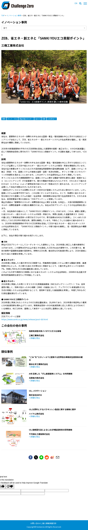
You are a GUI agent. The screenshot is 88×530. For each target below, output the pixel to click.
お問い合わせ (35, 523)
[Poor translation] (10, 486)
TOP (3, 15)
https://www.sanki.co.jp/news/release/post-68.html (24, 319)
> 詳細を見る (34, 338)
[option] (44, 79)
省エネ (37, 119)
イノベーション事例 (13, 15)
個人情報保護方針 (49, 523)
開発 (3, 119)
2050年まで (52, 119)
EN (76, 3)
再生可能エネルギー (26, 119)
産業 (43, 119)
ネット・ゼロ (12, 119)
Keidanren (40, 527)
